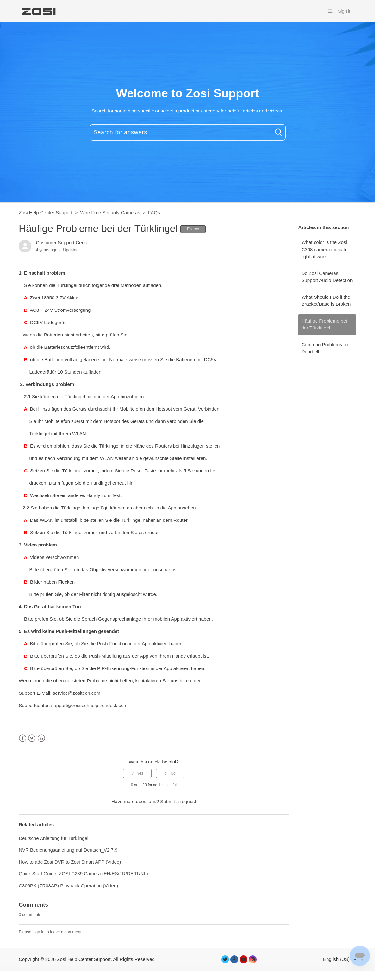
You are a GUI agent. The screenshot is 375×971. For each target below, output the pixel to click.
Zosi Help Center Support (45, 212)
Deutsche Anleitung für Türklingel (53, 838)
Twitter (32, 738)
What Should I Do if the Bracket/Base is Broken (326, 300)
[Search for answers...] (188, 132)
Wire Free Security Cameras (110, 212)
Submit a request (178, 801)
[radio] (137, 773)
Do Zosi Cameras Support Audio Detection (327, 277)
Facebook (23, 738)
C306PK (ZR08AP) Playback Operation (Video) (68, 885)
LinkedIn (41, 738)
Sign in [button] (345, 11)
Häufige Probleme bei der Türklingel (324, 324)
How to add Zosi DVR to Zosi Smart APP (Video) (70, 862)
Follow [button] (193, 229)
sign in (39, 931)
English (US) (337, 959)
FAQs (154, 212)
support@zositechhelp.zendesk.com (89, 705)
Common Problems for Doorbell (325, 348)
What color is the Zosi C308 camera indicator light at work (325, 249)
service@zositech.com (76, 693)
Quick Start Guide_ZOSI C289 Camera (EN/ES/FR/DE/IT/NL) (83, 873)
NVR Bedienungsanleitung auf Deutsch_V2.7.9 (68, 850)
